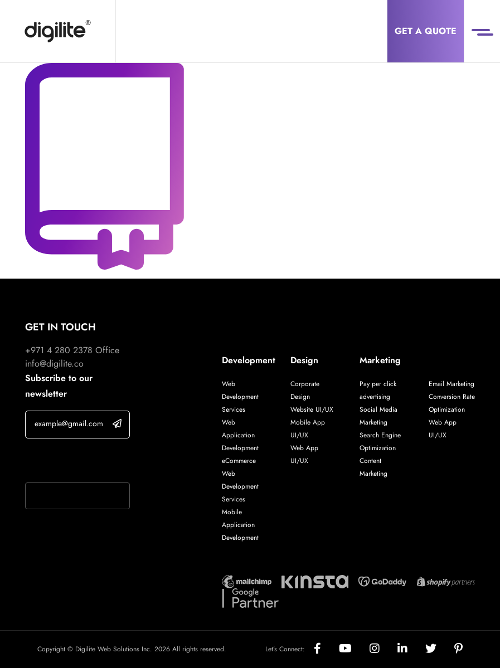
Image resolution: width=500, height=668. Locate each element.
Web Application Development (240, 435)
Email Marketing (451, 384)
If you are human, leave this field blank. (76, 462)
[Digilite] (57, 31)
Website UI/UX (311, 409)
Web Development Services (240, 397)
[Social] (326, 649)
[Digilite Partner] (246, 580)
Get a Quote (426, 31)
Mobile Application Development (240, 525)
